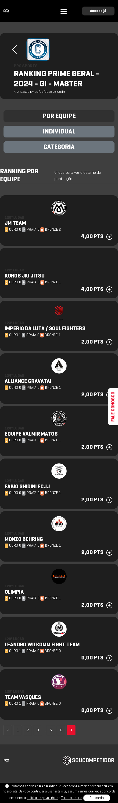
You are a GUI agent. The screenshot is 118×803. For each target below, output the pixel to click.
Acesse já (98, 11)
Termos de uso (71, 798)
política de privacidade (42, 798)
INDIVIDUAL (59, 132)
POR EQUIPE (59, 116)
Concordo (97, 798)
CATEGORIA (59, 147)
